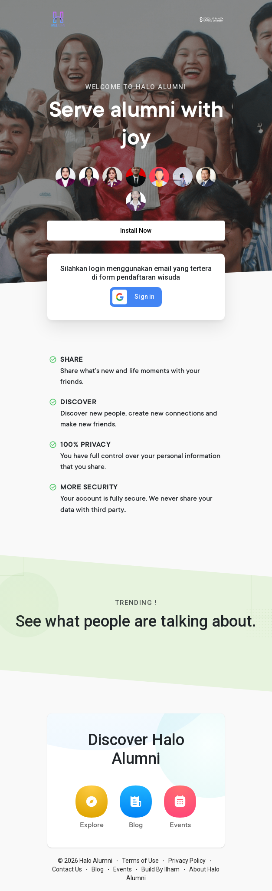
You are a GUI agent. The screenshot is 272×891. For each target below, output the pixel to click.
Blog (136, 807)
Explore (91, 807)
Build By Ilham (160, 869)
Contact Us (67, 869)
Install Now (135, 230)
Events (180, 807)
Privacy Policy (187, 860)
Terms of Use (140, 860)
